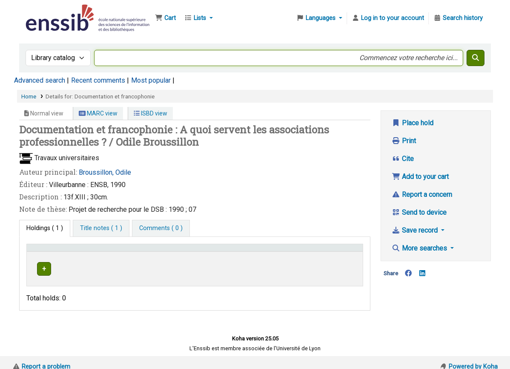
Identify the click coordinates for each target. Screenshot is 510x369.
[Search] (475, 58)
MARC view (98, 113)
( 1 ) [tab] (44, 228)
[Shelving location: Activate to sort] (189, 251)
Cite (403, 159)
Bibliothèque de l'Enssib (45, 11)
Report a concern (422, 194)
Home (28, 96)
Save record (415, 230)
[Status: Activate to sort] (344, 251)
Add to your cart (420, 177)
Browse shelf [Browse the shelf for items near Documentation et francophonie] (292, 267)
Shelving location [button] (181, 251)
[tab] (101, 228)
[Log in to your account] (387, 18)
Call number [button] (244, 251)
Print (404, 141)
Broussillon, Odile (105, 172)
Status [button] (338, 251)
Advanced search (39, 80)
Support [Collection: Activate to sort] (126, 251)
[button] (165, 18)
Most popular (151, 80)
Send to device (419, 212)
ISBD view (150, 113)
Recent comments (98, 80)
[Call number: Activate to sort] (274, 251)
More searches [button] (420, 248)
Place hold (412, 123)
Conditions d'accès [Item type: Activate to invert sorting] (56, 251)
